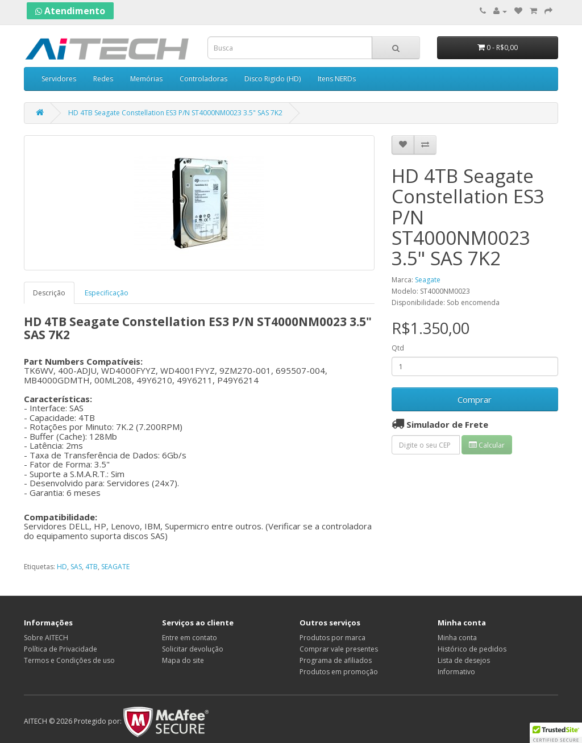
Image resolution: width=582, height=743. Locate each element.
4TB (91, 566)
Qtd (398, 348)
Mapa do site (183, 660)
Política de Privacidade (60, 649)
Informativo (456, 672)
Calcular (487, 445)
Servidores (58, 79)
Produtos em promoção (339, 672)
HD (62, 566)
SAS (76, 566)
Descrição (49, 293)
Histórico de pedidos (472, 649)
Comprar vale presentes (339, 649)
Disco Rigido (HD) (272, 79)
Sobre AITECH (46, 637)
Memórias (146, 79)
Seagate (427, 280)
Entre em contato (189, 637)
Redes (103, 79)
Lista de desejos (464, 660)
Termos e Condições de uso (69, 660)
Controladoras (203, 79)
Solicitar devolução (192, 649)
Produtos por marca (332, 637)
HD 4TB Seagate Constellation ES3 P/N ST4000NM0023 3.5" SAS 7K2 (175, 113)
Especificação (106, 293)
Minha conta (457, 637)
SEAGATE (115, 566)
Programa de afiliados (336, 660)
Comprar (475, 399)
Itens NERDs (337, 79)
